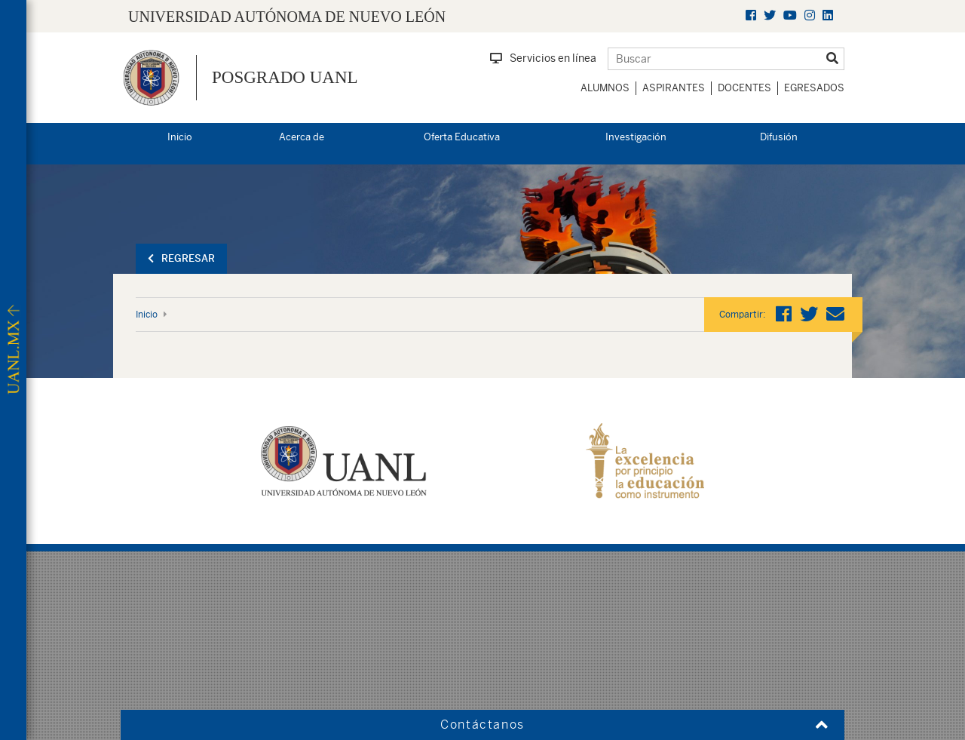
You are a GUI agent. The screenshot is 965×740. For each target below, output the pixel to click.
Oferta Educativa (462, 137)
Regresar (181, 258)
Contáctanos (482, 724)
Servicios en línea (543, 58)
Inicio (179, 137)
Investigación (635, 137)
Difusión (779, 137)
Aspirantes (673, 88)
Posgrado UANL (285, 77)
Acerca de (301, 137)
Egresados (814, 88)
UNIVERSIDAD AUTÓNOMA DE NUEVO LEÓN (287, 16)
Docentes (744, 88)
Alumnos (605, 88)
